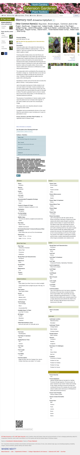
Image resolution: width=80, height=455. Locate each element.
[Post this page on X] (2, 53)
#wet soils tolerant (20, 167)
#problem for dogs (37, 168)
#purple (18, 159)
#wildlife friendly (19, 172)
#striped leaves (37, 163)
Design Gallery (19, 15)
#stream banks (42, 160)
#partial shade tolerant (20, 168)
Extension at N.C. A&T (54, 451)
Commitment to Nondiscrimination (14, 441)
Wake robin (74, 29)
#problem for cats (31, 168)
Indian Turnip (21, 28)
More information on (23, 126)
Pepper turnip (30, 29)
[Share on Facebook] (5, 53)
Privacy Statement (32, 441)
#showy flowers (22, 159)
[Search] (66, 15)
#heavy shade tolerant (20, 171)
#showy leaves (25, 160)
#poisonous (33, 159)
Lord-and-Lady (63, 28)
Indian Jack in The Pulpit (63, 26)
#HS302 (26, 168)
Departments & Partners (21, 451)
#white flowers (38, 159)
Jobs (12, 451)
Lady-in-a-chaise (50, 28)
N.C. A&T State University (19, 436)
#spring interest (19, 164)
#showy (33, 171)
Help (27, 15)
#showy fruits (36, 160)
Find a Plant (10, 15)
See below (19, 43)
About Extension (5, 451)
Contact (39, 15)
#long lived (37, 171)
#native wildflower (31, 164)
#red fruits (26, 163)
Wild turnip (21, 31)
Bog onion (42, 24)
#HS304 (29, 172)
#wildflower (41, 171)
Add (18, 175)
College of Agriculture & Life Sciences (37, 451)
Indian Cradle (47, 26)
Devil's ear (26, 26)
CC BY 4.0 (73, 58)
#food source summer (38, 164)
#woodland (25, 172)
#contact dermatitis (28, 171)
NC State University (6, 436)
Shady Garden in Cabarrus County (24, 131)
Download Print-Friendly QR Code (24, 429)
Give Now (33, 15)
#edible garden (25, 164)
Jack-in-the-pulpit (35, 28)
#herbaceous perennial (20, 163)
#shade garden (19, 160)
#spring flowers (30, 160)
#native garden (32, 163)
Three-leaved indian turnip (58, 29)
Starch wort (42, 29)
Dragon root (36, 26)
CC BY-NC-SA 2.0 (57, 57)
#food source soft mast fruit (33, 167)
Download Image (57, 58)
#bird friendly (26, 167)
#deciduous (28, 159)
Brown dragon (53, 24)
